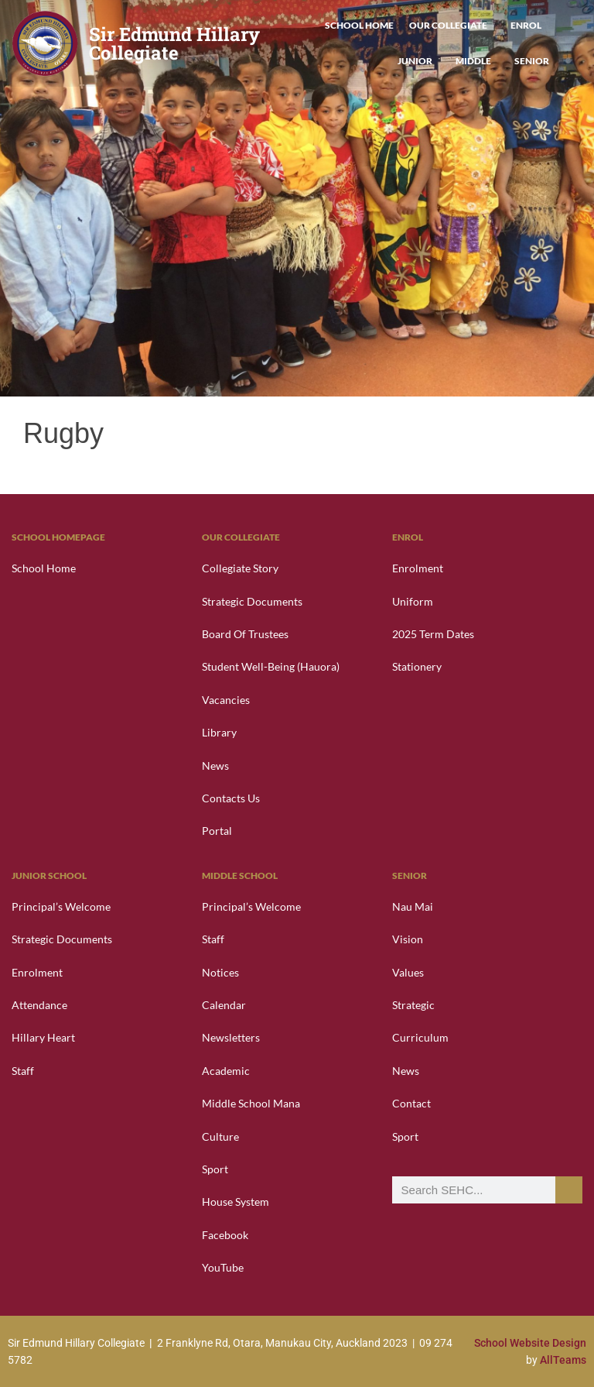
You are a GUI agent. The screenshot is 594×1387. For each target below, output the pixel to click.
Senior (531, 61)
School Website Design (530, 1343)
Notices (220, 972)
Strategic (413, 1004)
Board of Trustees (245, 633)
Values (408, 972)
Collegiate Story (240, 568)
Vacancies (226, 699)
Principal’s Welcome (61, 906)
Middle (477, 61)
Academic (226, 1070)
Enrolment (417, 568)
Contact (411, 1103)
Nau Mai (412, 906)
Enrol (529, 25)
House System (235, 1201)
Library (219, 732)
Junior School (49, 875)
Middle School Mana (251, 1103)
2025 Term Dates (433, 633)
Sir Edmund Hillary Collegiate (174, 43)
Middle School (240, 875)
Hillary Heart (43, 1037)
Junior (419, 61)
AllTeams (563, 1360)
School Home (359, 25)
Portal (217, 830)
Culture (220, 1136)
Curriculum (420, 1037)
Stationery (417, 666)
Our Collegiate (452, 25)
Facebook (225, 1234)
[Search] (568, 1189)
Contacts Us (231, 798)
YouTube (223, 1267)
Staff (23, 1070)
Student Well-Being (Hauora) (271, 666)
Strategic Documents (252, 601)
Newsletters (231, 1037)
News (215, 765)
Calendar (224, 1004)
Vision (407, 939)
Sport (215, 1169)
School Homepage (58, 537)
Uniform (412, 601)
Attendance (39, 1004)
